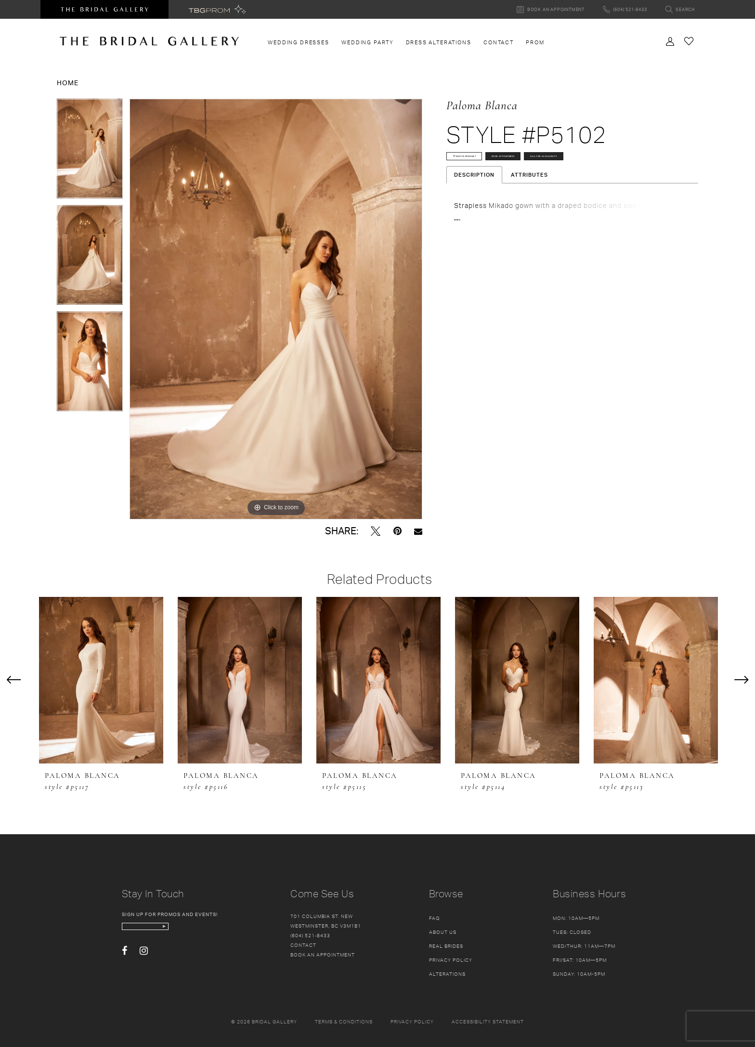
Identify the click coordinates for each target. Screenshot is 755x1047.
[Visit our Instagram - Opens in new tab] (144, 960)
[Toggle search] (680, 9)
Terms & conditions (344, 1021)
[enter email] (176, 931)
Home (67, 82)
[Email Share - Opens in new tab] (418, 531)
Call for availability (493, 189)
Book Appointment (579, 165)
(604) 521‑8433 (310, 935)
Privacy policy (412, 1021)
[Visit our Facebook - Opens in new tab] (124, 960)
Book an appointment (322, 954)
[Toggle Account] (670, 40)
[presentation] (101, 680)
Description (474, 212)
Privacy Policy (450, 960)
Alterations (447, 974)
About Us (442, 932)
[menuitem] (299, 42)
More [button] (462, 258)
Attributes (529, 212)
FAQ (434, 918)
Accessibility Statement (488, 1021)
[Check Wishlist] (689, 40)
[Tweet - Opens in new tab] (375, 531)
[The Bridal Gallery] (149, 41)
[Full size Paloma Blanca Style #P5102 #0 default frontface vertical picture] (276, 309)
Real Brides (446, 946)
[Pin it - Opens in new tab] (397, 531)
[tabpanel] (90, 152)
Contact (303, 945)
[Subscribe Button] (219, 931)
